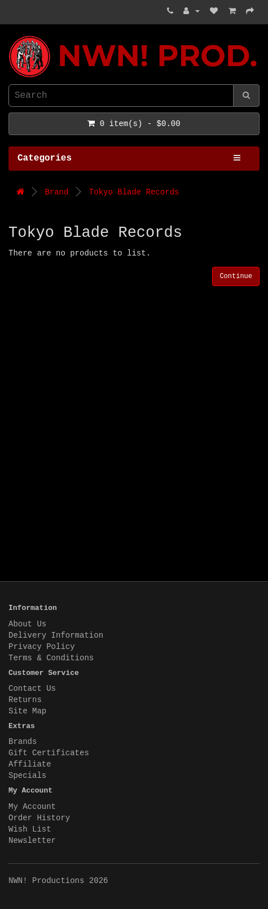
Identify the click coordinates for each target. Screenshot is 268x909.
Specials (27, 775)
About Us (27, 624)
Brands (22, 741)
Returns (25, 699)
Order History (39, 818)
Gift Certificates (48, 753)
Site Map (27, 711)
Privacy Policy (41, 646)
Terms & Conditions (51, 658)
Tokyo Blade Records (134, 192)
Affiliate (29, 764)
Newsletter (32, 840)
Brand (56, 192)
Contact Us (32, 688)
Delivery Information (55, 635)
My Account (32, 806)
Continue (235, 276)
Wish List (29, 829)
